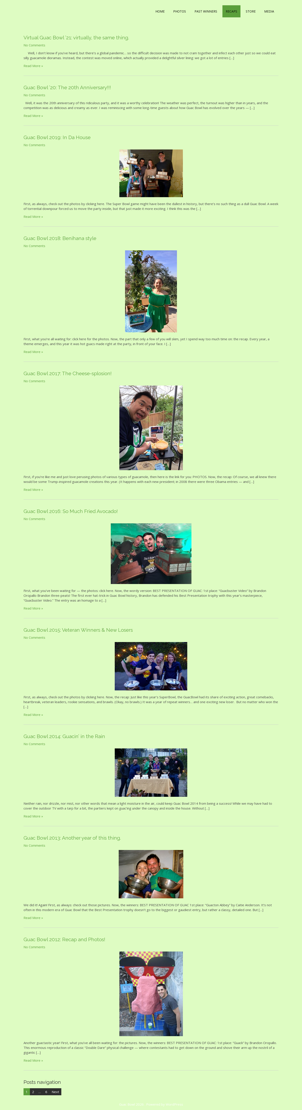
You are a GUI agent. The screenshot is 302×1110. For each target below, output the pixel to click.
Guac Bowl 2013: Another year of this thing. (72, 838)
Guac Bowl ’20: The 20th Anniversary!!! (67, 87)
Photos (179, 11)
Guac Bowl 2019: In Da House (57, 137)
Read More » (33, 66)
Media (269, 11)
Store (251, 11)
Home (160, 11)
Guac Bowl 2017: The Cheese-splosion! (68, 373)
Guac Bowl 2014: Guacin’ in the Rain (64, 736)
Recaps (231, 11)
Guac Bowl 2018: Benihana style (60, 238)
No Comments (34, 45)
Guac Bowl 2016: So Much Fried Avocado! (71, 511)
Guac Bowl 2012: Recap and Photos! (64, 939)
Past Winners (206, 11)
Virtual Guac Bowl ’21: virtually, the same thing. (76, 37)
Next (55, 1092)
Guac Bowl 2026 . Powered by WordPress (151, 1104)
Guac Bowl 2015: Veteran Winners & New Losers (78, 630)
